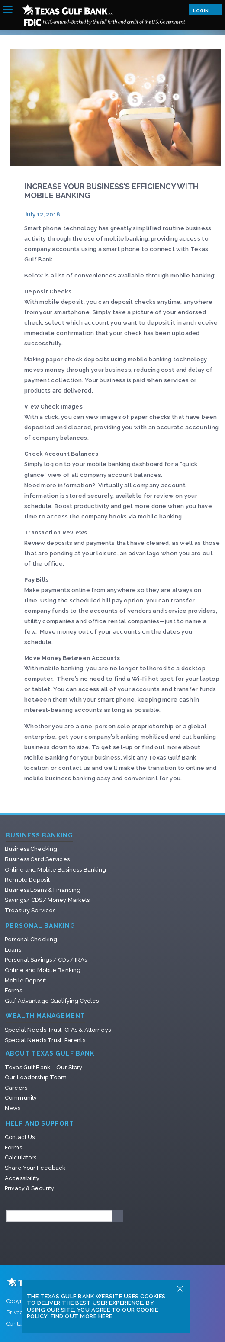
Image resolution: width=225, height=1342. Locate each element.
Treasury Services (30, 910)
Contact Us (20, 1137)
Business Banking (39, 835)
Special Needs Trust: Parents (45, 1040)
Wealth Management (45, 1016)
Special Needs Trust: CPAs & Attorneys (58, 1030)
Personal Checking (31, 939)
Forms (13, 990)
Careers (16, 1088)
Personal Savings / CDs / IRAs (46, 959)
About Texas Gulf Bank (50, 1053)
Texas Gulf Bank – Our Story (44, 1067)
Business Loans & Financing (42, 890)
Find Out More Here (81, 1316)
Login (205, 9)
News (13, 1108)
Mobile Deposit (25, 980)
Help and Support (40, 1123)
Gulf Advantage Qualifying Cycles (52, 1001)
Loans (13, 949)
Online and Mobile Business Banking (55, 869)
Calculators (20, 1157)
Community (21, 1097)
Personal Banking (40, 926)
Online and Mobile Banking (42, 970)
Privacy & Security (29, 1188)
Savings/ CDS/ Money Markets (47, 900)
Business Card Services (37, 859)
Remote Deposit (27, 879)
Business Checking (31, 849)
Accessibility (22, 1178)
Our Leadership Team (36, 1077)
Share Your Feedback (35, 1168)
